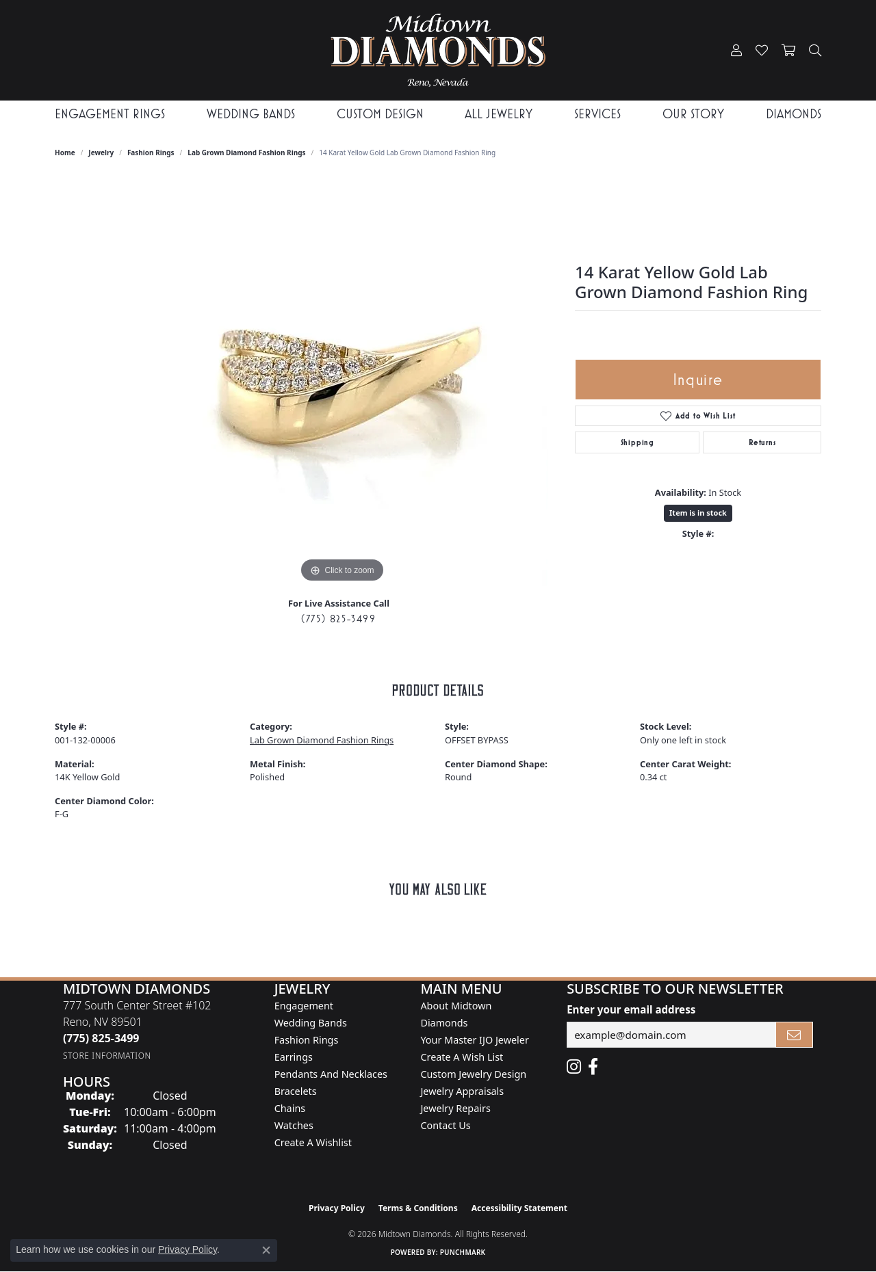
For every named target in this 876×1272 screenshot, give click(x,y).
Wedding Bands (251, 114)
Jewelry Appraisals (462, 1091)
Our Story (693, 114)
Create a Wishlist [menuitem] (313, 1142)
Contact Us (445, 1125)
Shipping (637, 442)
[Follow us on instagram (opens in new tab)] (574, 1067)
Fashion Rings (151, 152)
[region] (342, 381)
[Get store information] (107, 1055)
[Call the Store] (101, 1038)
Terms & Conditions (418, 1208)
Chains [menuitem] (290, 1108)
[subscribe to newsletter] (794, 1035)
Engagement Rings (110, 114)
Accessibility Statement (519, 1208)
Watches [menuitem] (293, 1125)
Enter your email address (631, 1009)
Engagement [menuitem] (303, 1005)
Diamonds (793, 114)
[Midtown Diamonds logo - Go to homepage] (438, 50)
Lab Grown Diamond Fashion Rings (246, 152)
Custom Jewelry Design (473, 1074)
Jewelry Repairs (455, 1108)
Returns (762, 442)
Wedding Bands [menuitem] (310, 1022)
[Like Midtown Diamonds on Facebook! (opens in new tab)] (593, 1067)
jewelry (101, 152)
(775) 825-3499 (338, 618)
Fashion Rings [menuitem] (306, 1039)
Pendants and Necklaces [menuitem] (330, 1074)
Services (597, 114)
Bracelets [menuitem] (295, 1091)
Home (65, 152)
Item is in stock (698, 512)
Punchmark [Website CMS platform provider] (463, 1252)
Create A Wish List (461, 1056)
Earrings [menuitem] (293, 1056)
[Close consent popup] (266, 1250)
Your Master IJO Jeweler (474, 1039)
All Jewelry (498, 114)
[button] (736, 50)
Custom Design (380, 114)
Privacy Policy (337, 1208)
